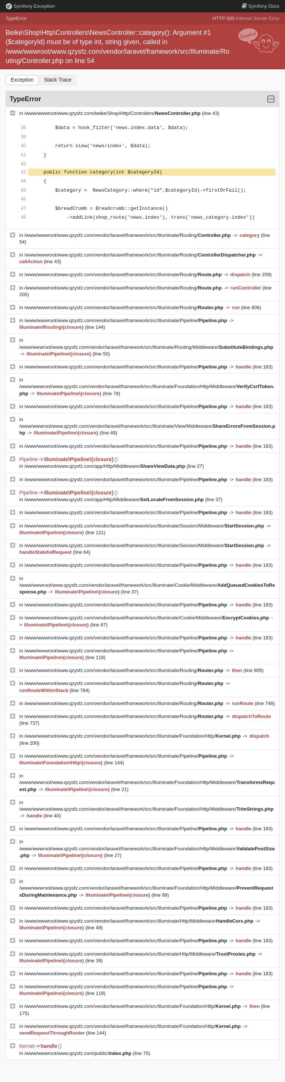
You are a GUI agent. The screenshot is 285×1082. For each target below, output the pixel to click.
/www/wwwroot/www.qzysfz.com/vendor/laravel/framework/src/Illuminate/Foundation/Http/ (133, 736)
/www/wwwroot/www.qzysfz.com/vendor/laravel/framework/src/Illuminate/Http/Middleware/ (139, 921)
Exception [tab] (22, 80)
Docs (260, 6)
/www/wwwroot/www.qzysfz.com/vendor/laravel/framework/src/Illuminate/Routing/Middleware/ (146, 347)
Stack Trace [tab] (57, 80)
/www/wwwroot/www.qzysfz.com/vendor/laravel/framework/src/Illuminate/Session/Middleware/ (145, 526)
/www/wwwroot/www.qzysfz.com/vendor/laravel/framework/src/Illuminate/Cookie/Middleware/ (147, 618)
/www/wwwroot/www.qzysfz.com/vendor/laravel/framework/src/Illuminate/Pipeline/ (126, 320)
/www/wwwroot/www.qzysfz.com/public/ (78, 1053)
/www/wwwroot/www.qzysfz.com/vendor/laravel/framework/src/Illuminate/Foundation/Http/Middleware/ (146, 809)
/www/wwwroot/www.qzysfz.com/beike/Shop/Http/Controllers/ (113, 113)
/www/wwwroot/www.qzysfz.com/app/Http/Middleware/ (105, 466)
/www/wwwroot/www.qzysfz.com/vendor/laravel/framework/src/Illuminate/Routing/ (128, 235)
